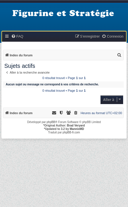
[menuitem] (17, 37)
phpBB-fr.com (71, 132)
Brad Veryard (76, 125)
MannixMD (77, 129)
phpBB (51, 122)
